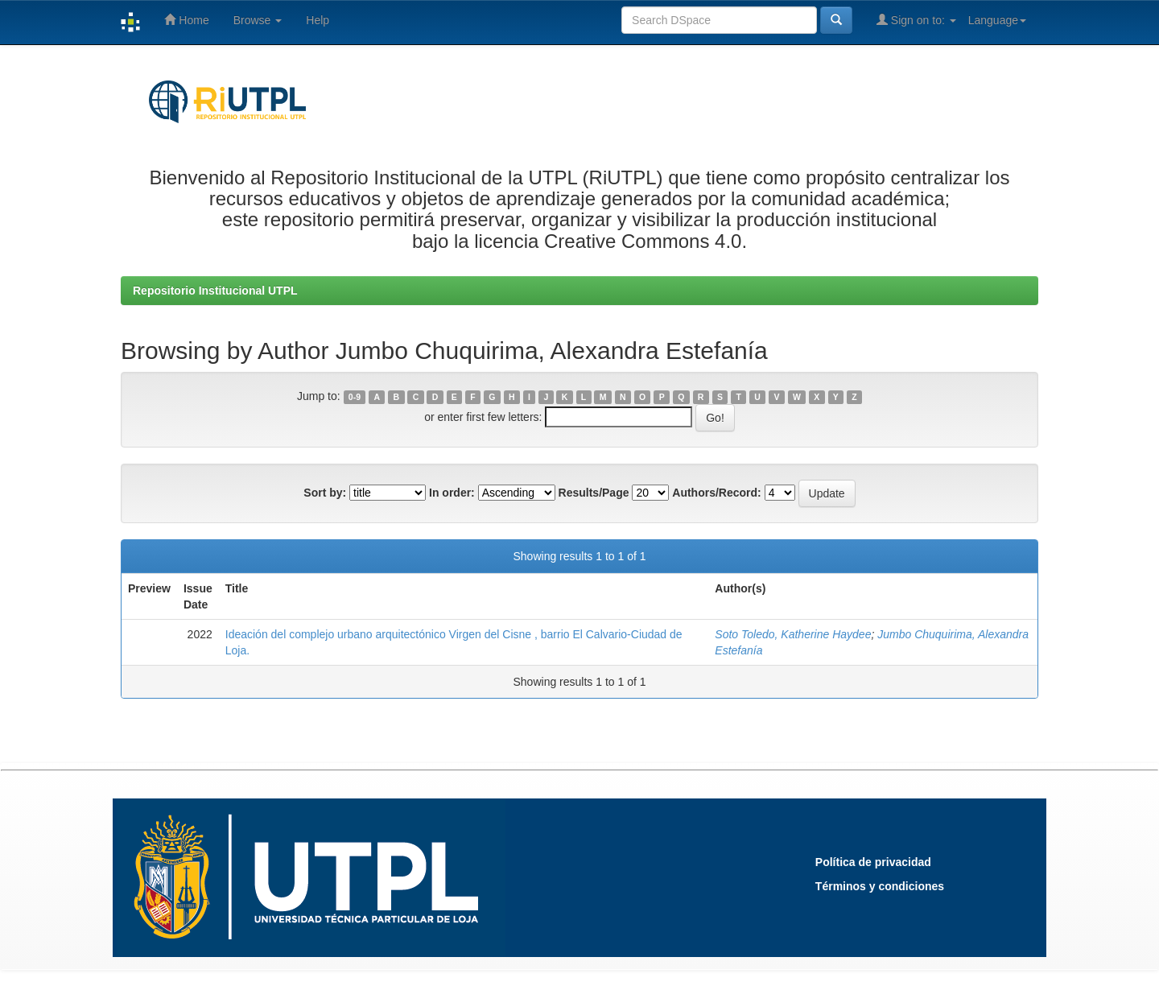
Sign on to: (916, 20)
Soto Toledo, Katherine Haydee (793, 634)
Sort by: (324, 492)
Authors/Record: (716, 492)
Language (997, 20)
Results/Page (594, 492)
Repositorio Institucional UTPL (215, 290)
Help (317, 20)
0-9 (355, 397)
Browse (258, 20)
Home (186, 20)
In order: (452, 492)
